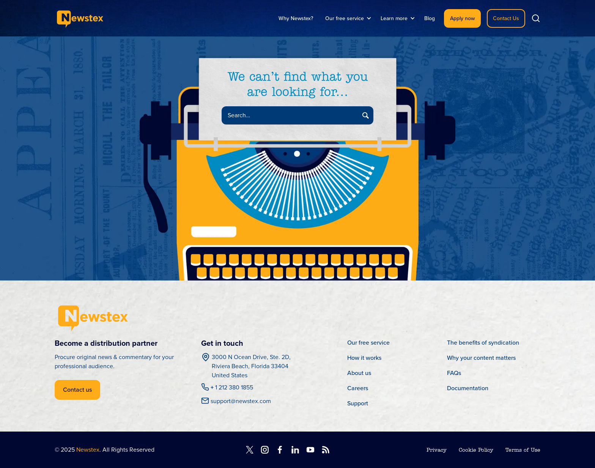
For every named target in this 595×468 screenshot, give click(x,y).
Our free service (368, 342)
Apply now (462, 18)
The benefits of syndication (483, 342)
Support (357, 403)
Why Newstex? (296, 18)
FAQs (454, 373)
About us (359, 373)
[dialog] (581, 453)
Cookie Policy (476, 450)
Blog (429, 18)
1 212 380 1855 (232, 387)
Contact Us (506, 18)
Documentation (467, 388)
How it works (364, 357)
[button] (347, 18)
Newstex (87, 450)
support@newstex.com (241, 401)
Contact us (77, 389)
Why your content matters (481, 357)
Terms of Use (522, 450)
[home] (80, 18)
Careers (357, 388)
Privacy (437, 450)
